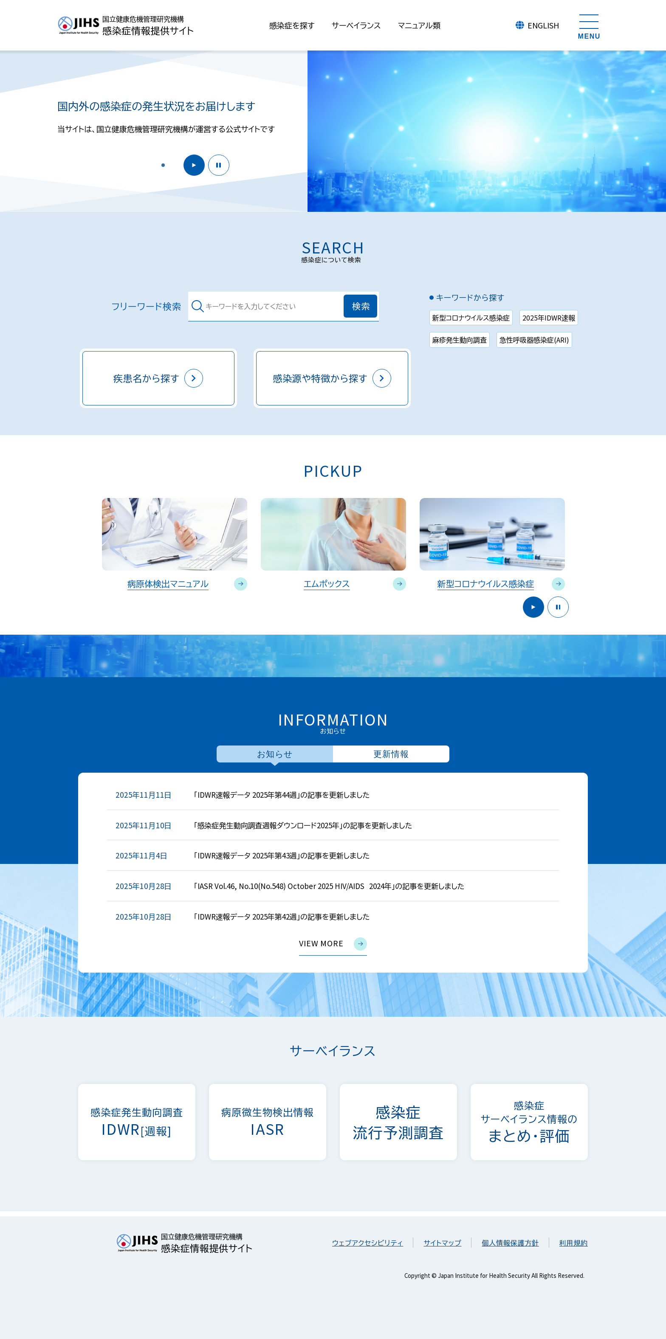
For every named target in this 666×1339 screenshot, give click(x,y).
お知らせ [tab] (275, 754)
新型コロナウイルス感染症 (471, 317)
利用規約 (573, 1243)
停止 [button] (218, 165)
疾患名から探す (158, 378)
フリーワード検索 (147, 306)
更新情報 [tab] (391, 754)
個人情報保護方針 (510, 1243)
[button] (163, 165)
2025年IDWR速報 (548, 317)
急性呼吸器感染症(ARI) (534, 340)
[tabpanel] (333, 873)
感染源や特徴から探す (332, 378)
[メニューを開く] (589, 25)
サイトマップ (442, 1243)
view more (333, 944)
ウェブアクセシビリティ (367, 1243)
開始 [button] (194, 165)
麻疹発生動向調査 (459, 340)
